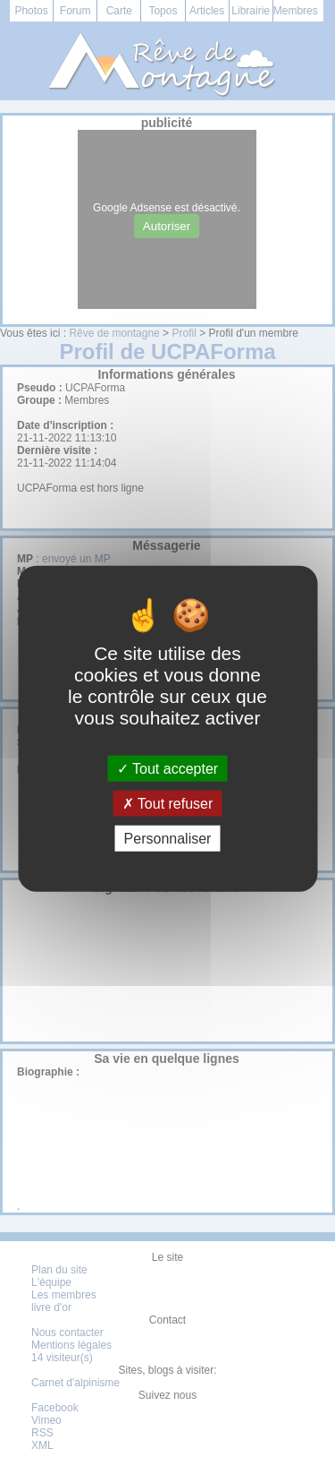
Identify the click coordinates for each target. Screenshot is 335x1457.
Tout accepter (167, 768)
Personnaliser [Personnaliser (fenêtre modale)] (168, 838)
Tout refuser (168, 802)
